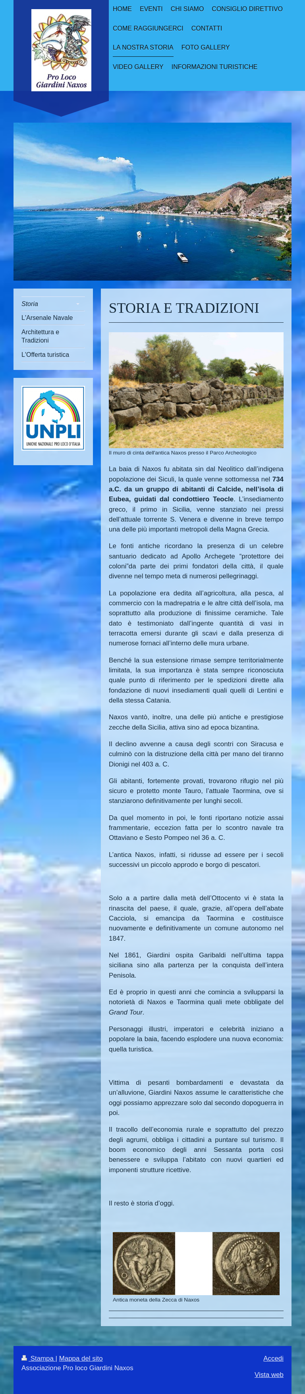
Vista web (269, 1375)
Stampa (38, 1358)
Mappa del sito (81, 1358)
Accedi (273, 1358)
